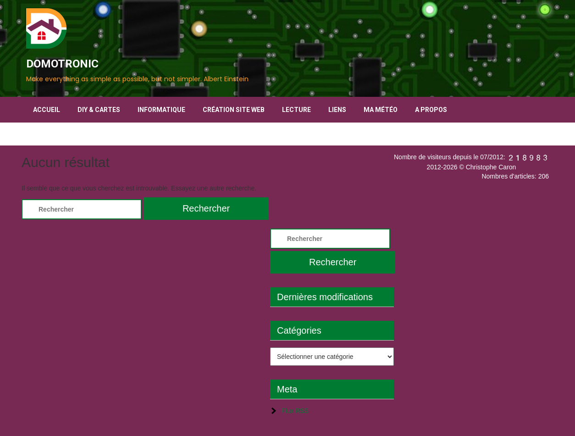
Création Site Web (234, 109)
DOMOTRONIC (62, 63)
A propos (431, 109)
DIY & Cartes (98, 109)
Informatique (161, 109)
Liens (337, 109)
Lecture (296, 109)
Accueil (46, 109)
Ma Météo (381, 109)
